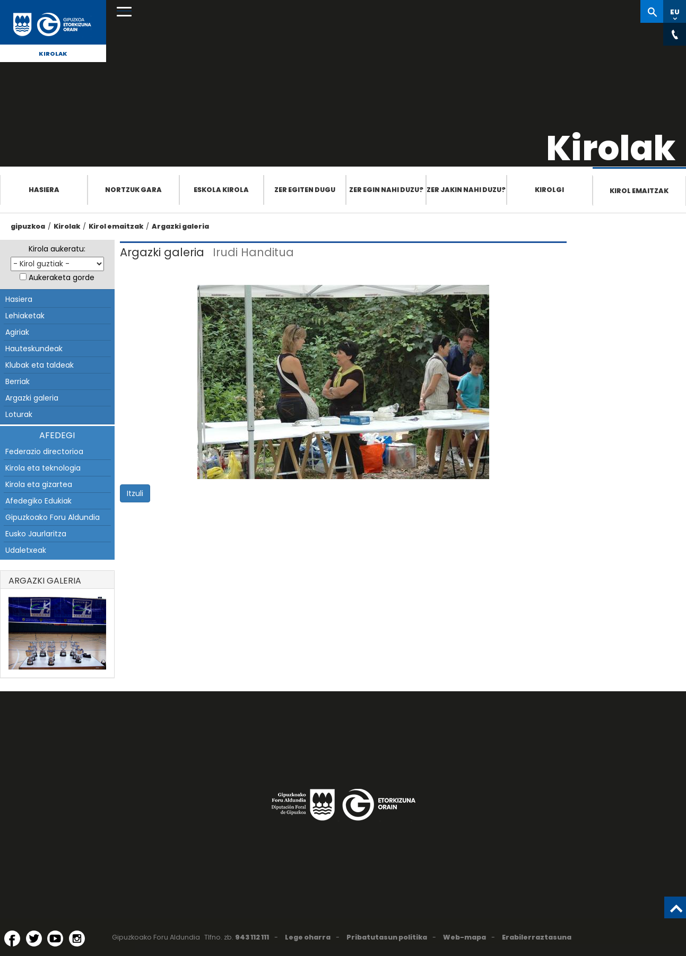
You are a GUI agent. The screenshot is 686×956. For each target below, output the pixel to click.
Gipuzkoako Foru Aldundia (52, 517)
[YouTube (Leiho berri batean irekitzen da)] (55, 938)
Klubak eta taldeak (39, 365)
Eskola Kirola (221, 189)
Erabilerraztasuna (536, 937)
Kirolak (53, 53)
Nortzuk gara (133, 189)
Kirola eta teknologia (43, 468)
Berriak (17, 381)
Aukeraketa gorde (61, 277)
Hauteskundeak (34, 348)
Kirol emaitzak (639, 190)
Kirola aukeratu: (57, 249)
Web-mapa (464, 937)
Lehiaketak (25, 315)
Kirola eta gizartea (38, 484)
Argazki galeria (180, 226)
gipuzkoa (28, 226)
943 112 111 (252, 937)
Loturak (18, 414)
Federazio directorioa (44, 451)
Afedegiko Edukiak (38, 501)
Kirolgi (549, 189)
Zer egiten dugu (304, 189)
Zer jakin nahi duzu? (466, 189)
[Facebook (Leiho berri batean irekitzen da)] (12, 938)
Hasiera (44, 189)
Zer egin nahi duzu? (386, 189)
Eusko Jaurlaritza (35, 533)
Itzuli (135, 493)
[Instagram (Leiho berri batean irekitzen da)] (77, 938)
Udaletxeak (25, 550)
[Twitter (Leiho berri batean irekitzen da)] (34, 938)
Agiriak (17, 332)
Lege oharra (308, 937)
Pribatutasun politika (386, 937)
